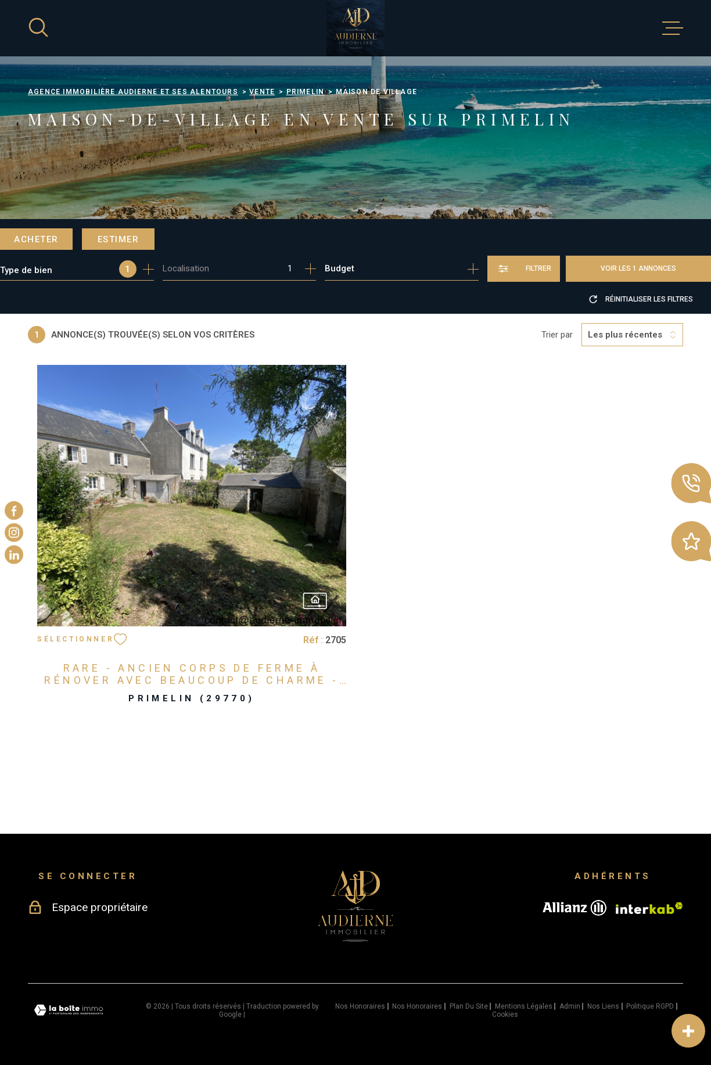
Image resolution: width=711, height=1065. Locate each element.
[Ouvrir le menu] (672, 28)
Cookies (505, 1014)
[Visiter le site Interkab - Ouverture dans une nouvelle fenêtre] (649, 908)
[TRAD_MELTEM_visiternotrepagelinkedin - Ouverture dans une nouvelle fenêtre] (14, 555)
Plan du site (469, 1006)
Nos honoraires (360, 1006)
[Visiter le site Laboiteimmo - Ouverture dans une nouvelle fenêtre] (68, 1010)
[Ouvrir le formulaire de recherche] (523, 269)
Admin (569, 1006)
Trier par (557, 334)
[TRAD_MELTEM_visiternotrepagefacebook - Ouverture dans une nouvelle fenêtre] (14, 510)
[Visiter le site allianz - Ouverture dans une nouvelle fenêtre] (574, 908)
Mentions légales (523, 1006)
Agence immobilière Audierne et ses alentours (133, 92)
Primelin (305, 92)
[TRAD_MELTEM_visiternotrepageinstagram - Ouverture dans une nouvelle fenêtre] (14, 532)
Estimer (118, 239)
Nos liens (603, 1006)
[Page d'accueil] (355, 28)
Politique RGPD (650, 1006)
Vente (262, 92)
